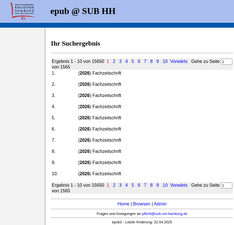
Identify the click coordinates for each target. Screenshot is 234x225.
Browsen (141, 204)
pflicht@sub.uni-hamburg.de (165, 214)
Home (123, 204)
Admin (160, 204)
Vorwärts (179, 61)
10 (165, 61)
